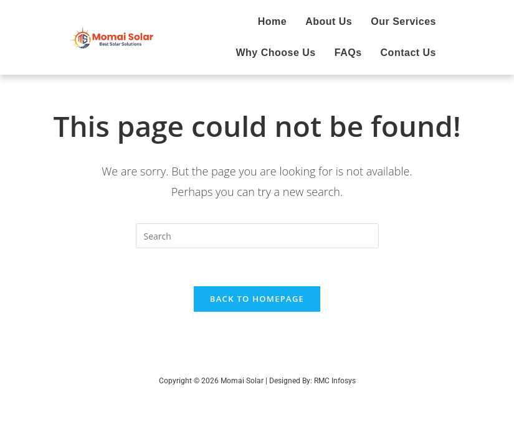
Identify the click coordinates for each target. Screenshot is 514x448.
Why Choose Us (275, 52)
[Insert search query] (257, 235)
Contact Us (408, 52)
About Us (328, 21)
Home (272, 21)
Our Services (403, 21)
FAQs (348, 52)
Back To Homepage (257, 298)
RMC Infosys (335, 380)
